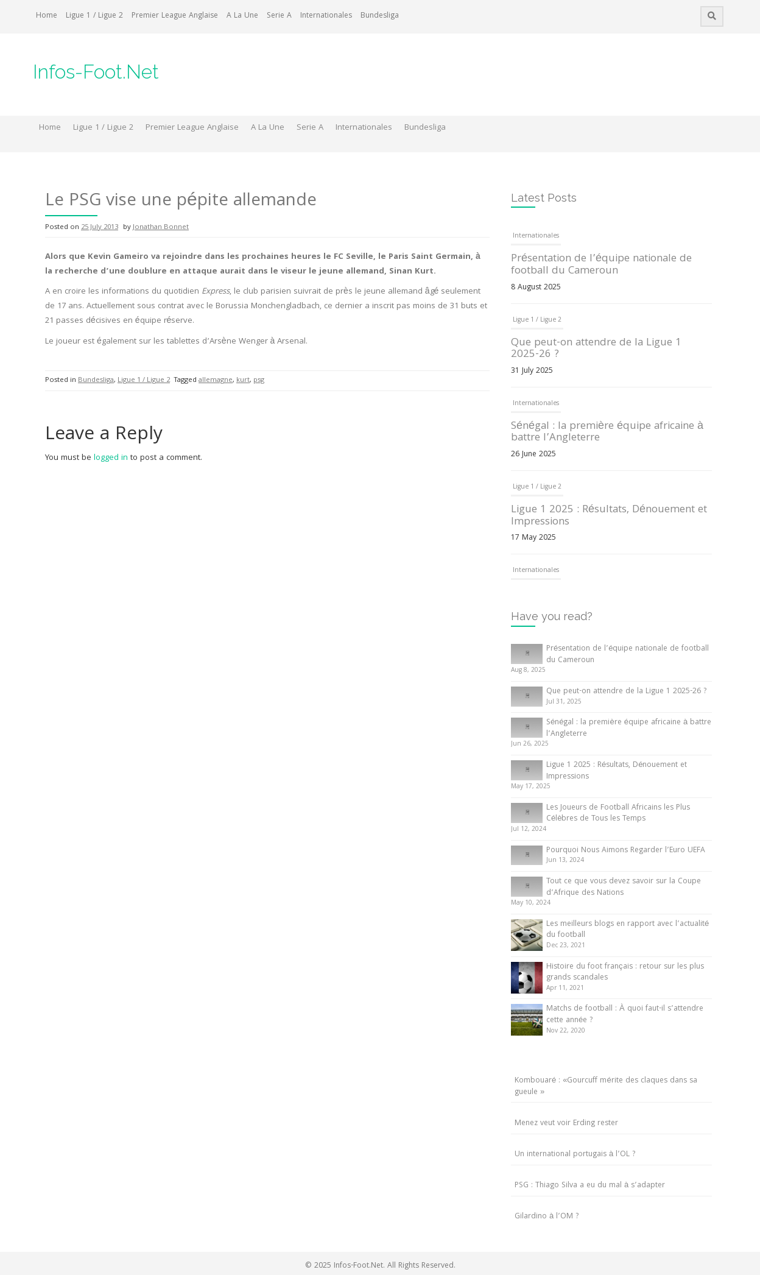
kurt (243, 380)
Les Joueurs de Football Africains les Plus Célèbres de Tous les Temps (618, 814)
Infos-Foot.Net (96, 71)
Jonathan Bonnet (161, 227)
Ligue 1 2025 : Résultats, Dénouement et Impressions (609, 516)
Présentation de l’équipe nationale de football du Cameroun (601, 265)
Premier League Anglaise (175, 16)
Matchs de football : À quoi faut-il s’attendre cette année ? (624, 1015)
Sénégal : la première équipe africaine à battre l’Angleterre (607, 433)
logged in (111, 458)
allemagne (216, 380)
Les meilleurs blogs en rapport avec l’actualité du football (627, 930)
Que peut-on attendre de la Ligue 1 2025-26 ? (596, 349)
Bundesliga (380, 16)
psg (258, 380)
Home (46, 16)
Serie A (279, 16)
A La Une (242, 16)
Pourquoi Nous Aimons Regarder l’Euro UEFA (625, 850)
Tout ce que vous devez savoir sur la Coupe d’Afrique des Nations (623, 887)
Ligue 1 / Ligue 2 (94, 16)
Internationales (326, 16)
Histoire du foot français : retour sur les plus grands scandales (625, 973)
